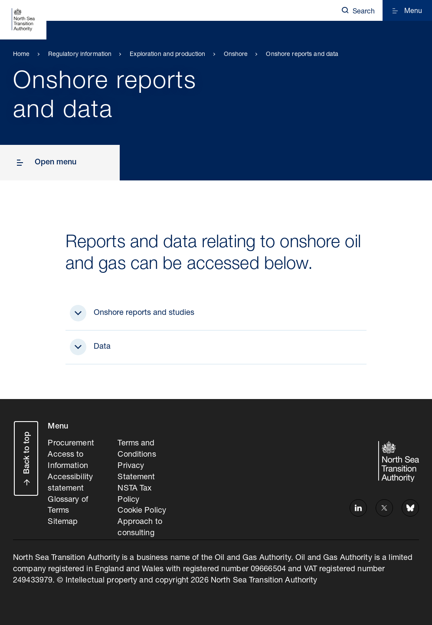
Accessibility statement (70, 483)
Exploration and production (167, 55)
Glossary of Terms (68, 505)
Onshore (236, 55)
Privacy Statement (136, 471)
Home (21, 55)
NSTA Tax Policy (134, 494)
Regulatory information (80, 55)
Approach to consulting (140, 527)
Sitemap (63, 522)
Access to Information (68, 460)
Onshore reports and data (302, 55)
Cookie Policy (142, 511)
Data (102, 347)
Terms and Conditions (137, 449)
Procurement (71, 444)
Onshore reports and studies (144, 313)
